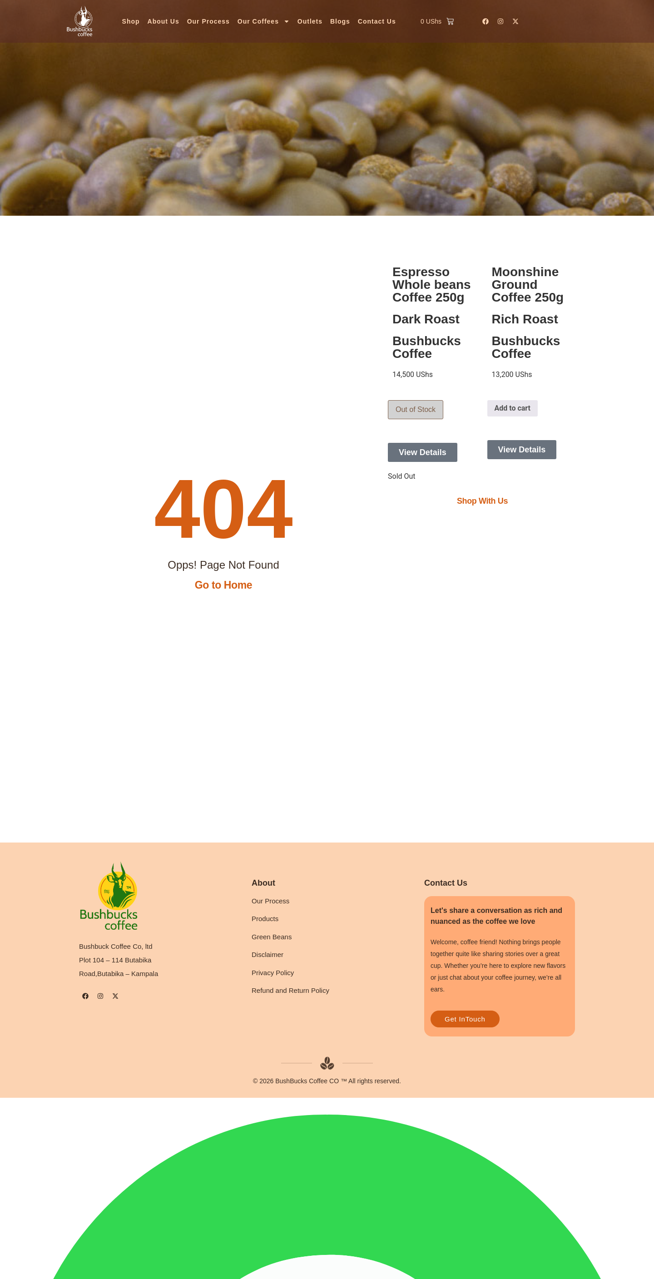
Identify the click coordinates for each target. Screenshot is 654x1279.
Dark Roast (426, 319)
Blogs (340, 21)
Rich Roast (525, 319)
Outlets (309, 21)
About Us (163, 21)
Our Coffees (264, 21)
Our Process (208, 21)
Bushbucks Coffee (426, 347)
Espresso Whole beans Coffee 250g (431, 284)
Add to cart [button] (513, 408)
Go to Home (223, 585)
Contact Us (377, 21)
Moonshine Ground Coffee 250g (528, 284)
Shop (131, 21)
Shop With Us (482, 501)
